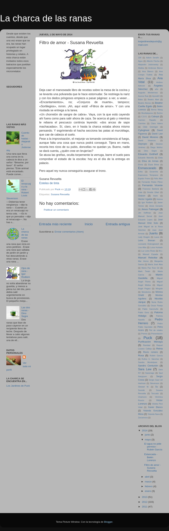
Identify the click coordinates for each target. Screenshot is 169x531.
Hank (155, 196)
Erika (140, 172)
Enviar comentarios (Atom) (69, 231)
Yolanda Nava (154, 414)
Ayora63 (156, 96)
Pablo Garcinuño (150, 309)
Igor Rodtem (147, 202)
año (156, 89)
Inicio (89, 224)
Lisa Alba (142, 247)
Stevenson (154, 383)
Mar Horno (143, 261)
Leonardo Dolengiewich (148, 244)
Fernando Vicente (152, 185)
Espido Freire (144, 178)
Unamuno (142, 397)
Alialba (141, 68)
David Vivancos (147, 140)
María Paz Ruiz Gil (150, 268)
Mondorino (146, 292)
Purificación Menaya (150, 341)
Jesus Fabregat (150, 209)
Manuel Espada (150, 254)
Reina (159, 348)
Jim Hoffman (144, 213)
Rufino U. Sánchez (150, 359)
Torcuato (155, 393)
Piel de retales (156, 330)
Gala (140, 192)
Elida (160, 158)
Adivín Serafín (152, 58)
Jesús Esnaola (156, 206)
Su (156, 386)
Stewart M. (143, 387)
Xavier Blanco (155, 407)
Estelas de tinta (49, 183)
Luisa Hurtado (156, 247)
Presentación (157, 334)
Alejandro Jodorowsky (148, 64)
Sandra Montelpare (147, 362)
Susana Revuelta (60, 194)
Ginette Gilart (153, 192)
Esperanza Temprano (148, 175)
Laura (156, 237)
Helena (159, 199)
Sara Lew (144, 369)
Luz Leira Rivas (148, 251)
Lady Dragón (144, 237)
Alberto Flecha (153, 61)
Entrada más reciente (55, 224)
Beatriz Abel (153, 99)
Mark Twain (144, 271)
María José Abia (155, 264)
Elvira (140, 164)
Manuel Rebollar (148, 257)
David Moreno (150, 137)
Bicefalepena (147, 113)
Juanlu (153, 233)
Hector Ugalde (145, 199)
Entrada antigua (118, 224)
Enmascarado (147, 168)
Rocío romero (150, 352)
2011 (145, 506)
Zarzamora (143, 417)
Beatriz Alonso (144, 103)
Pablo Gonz (143, 312)
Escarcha (154, 172)
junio (148, 434)
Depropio (142, 144)
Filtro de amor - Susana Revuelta (152, 468)
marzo (148, 481)
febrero (149, 486)
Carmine (142, 123)
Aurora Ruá (143, 96)
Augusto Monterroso (148, 93)
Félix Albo (158, 178)
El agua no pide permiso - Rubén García (153, 446)
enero (148, 491)
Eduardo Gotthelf (148, 154)
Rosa (141, 355)
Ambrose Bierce (155, 68)
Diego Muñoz (156, 147)
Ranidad (146, 345)
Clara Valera (157, 123)
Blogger (108, 521)
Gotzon (141, 195)
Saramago (149, 373)
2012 (145, 502)
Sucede (141, 390)
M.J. (161, 251)
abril (147, 476)
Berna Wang (157, 110)
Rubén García (156, 355)
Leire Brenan (146, 240)
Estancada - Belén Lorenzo (150, 457)
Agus (140, 61)
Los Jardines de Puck (18, 385)
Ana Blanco (148, 71)
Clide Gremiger (150, 127)
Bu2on (160, 113)
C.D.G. (144, 116)
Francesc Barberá (151, 189)
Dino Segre (150, 151)
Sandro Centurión (148, 365)
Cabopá (155, 116)
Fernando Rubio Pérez (152, 182)
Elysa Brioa (153, 164)
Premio (144, 334)
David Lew (157, 133)
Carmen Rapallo (147, 120)
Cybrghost (143, 130)
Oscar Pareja (157, 305)
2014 (145, 430)
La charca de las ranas (46, 18)
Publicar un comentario (56, 209)
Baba (140, 99)
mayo (148, 439)
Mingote (159, 288)
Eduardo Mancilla (146, 158)
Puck (147, 337)
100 (139, 58)
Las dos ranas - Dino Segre (25, 312)
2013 (145, 497)
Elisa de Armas (150, 161)
